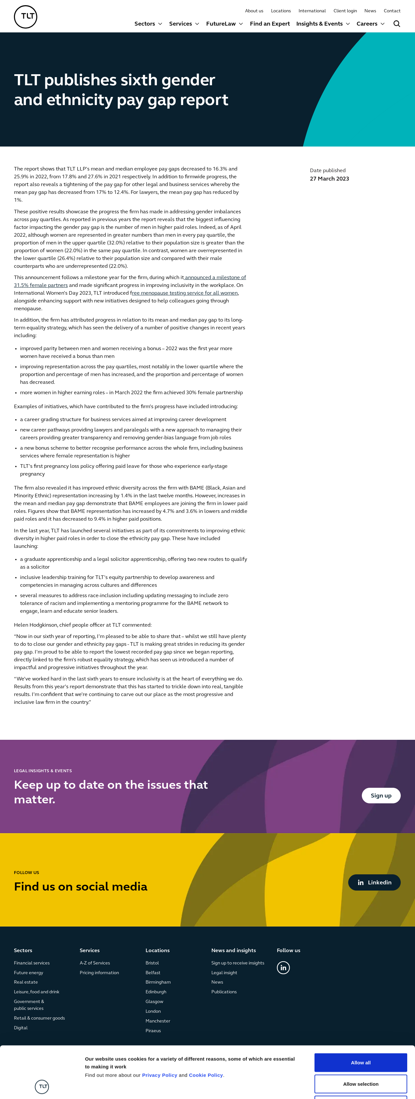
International (312, 11)
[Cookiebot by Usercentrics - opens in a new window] (42, 1086)
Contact (392, 11)
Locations (281, 11)
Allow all (361, 1014)
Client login (345, 11)
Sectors (145, 24)
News (370, 11)
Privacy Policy (159, 1026)
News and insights (233, 950)
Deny (361, 1056)
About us (254, 11)
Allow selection (360, 1035)
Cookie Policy (206, 1026)
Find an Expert (270, 24)
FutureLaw (221, 24)
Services (180, 24)
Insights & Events (319, 24)
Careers (367, 24)
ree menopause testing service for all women (185, 293)
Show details (340, 1086)
